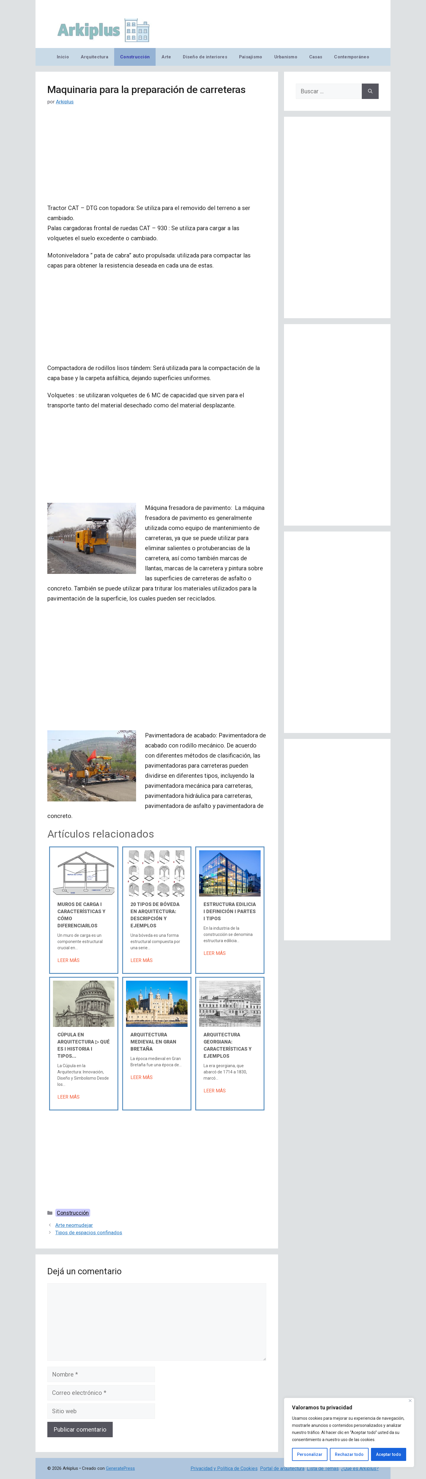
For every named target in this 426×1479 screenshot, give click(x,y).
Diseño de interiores (205, 57)
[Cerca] (410, 1400)
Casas (315, 57)
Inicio (63, 57)
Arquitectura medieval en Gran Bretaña (153, 1042)
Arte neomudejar (74, 1225)
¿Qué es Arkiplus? (360, 1468)
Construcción (135, 57)
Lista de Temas (323, 1468)
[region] (349, 1432)
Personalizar (309, 1454)
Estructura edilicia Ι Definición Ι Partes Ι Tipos (230, 911)
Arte (166, 57)
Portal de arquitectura (282, 1468)
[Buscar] (370, 91)
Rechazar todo (349, 1454)
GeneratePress (120, 1468)
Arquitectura (94, 57)
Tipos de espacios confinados (88, 1232)
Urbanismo (285, 57)
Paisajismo (250, 57)
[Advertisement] (156, 159)
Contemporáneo (351, 57)
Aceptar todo (388, 1454)
